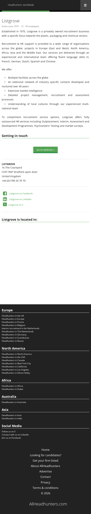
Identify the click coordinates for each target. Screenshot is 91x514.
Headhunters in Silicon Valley (16, 372)
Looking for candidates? (45, 455)
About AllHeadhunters (45, 466)
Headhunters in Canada (13, 360)
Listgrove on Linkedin (20, 199)
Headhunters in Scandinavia (15, 337)
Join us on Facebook (11, 437)
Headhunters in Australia (14, 402)
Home (45, 450)
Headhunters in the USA (13, 357)
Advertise (45, 471)
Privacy (45, 482)
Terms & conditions (45, 488)
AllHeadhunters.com (48, 503)
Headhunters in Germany (14, 334)
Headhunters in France (13, 322)
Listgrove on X (15, 204)
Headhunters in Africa (12, 385)
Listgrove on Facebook (21, 193)
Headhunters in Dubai (12, 389)
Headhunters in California (14, 366)
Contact (45, 477)
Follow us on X (8, 431)
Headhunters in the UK (13, 315)
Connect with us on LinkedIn (15, 434)
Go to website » (45, 149)
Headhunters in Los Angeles (15, 369)
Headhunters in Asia (12, 415)
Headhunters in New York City (16, 363)
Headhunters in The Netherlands (18, 331)
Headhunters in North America (17, 354)
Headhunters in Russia (13, 340)
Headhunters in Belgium (13, 325)
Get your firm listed (45, 460)
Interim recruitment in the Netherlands (20, 328)
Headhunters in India (12, 418)
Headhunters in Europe (13, 318)
